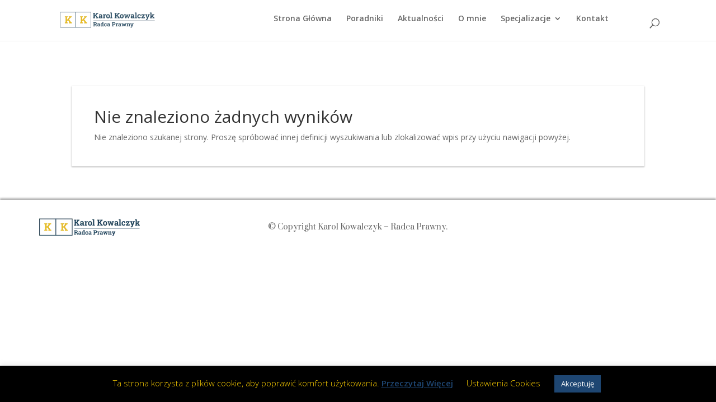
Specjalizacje (525, 19)
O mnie (472, 19)
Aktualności (421, 19)
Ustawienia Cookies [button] (503, 383)
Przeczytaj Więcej (417, 383)
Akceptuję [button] (577, 384)
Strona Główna (303, 19)
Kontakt (592, 19)
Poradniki (364, 19)
